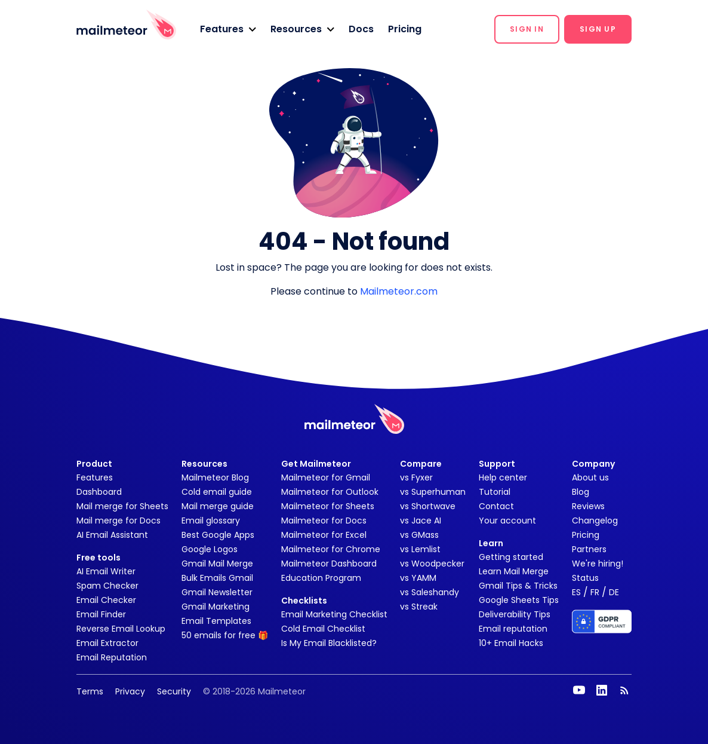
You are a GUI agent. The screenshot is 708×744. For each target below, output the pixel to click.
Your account (507, 520)
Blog (580, 492)
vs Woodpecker (432, 564)
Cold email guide (216, 492)
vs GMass (419, 535)
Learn (491, 543)
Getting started (511, 557)
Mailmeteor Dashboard (329, 564)
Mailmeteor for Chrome (330, 549)
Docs (361, 29)
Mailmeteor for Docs (324, 520)
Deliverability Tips (514, 614)
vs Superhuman (433, 492)
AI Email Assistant (112, 535)
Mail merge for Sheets (122, 506)
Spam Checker (107, 586)
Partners (589, 549)
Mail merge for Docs (118, 520)
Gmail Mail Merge (217, 564)
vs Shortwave (427, 506)
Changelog (595, 520)
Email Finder (101, 614)
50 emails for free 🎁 (224, 635)
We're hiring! (597, 564)
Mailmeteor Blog (215, 477)
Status (585, 578)
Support (497, 464)
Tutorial (494, 492)
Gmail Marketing (215, 607)
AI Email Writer (106, 571)
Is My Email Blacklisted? (329, 643)
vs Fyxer (416, 477)
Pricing (404, 29)
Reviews (588, 506)
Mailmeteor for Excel (324, 535)
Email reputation (513, 629)
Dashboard (99, 492)
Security (174, 691)
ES (576, 592)
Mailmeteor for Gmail (325, 477)
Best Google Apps (217, 535)
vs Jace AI (420, 520)
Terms (89, 691)
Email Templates (216, 621)
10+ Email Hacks (511, 643)
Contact (496, 506)
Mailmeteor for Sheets (327, 506)
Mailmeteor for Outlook (329, 492)
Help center (503, 477)
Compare (421, 464)
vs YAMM (418, 578)
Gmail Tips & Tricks (518, 586)
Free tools (98, 558)
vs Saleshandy (429, 592)
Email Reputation (111, 657)
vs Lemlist (420, 549)
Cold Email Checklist (323, 629)
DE (614, 592)
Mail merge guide (217, 506)
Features (94, 477)
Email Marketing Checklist (334, 614)
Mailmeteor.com (399, 291)
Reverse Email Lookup (120, 629)
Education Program (321, 578)
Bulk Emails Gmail (217, 578)
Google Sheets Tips (519, 600)
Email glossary (210, 520)
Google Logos (209, 549)
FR (594, 592)
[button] (228, 29)
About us (590, 477)
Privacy (130, 691)
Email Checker (106, 600)
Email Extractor (107, 643)
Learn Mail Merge (514, 571)
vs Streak (419, 607)
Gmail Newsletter (217, 592)
